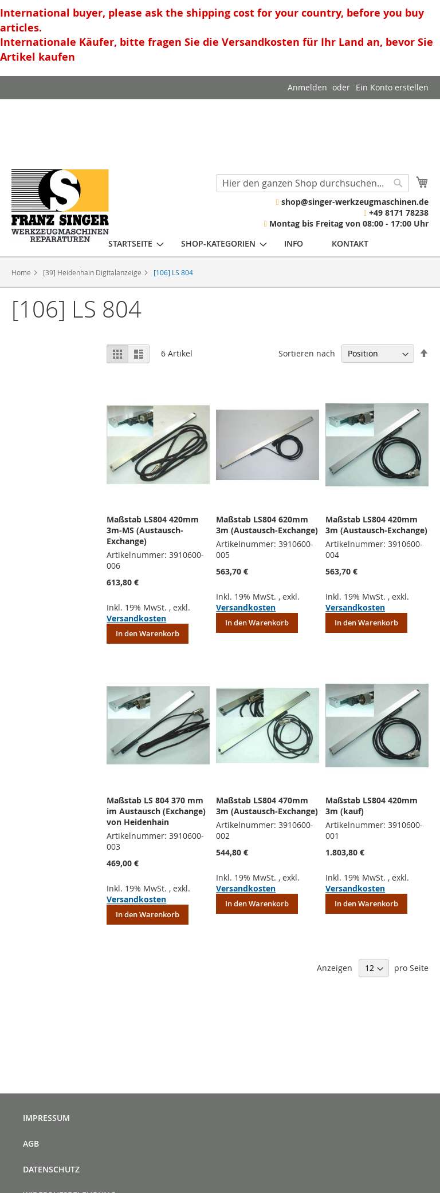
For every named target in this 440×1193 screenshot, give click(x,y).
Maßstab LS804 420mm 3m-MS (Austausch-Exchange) (153, 530)
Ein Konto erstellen (392, 87)
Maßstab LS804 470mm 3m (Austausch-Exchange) (267, 806)
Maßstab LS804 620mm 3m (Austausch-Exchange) (267, 525)
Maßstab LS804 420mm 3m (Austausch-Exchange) (376, 525)
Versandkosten (136, 618)
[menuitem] (130, 243)
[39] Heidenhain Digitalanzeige (93, 272)
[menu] (238, 243)
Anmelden (307, 87)
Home (22, 272)
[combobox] (312, 183)
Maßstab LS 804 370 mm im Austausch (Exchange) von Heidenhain (156, 811)
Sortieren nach (306, 353)
